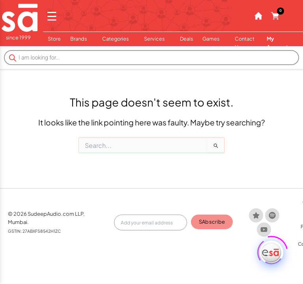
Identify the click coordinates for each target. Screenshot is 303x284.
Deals (186, 39)
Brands (81, 39)
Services (157, 39)
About (228, 230)
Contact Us (244, 43)
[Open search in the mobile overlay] (151, 57)
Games (213, 39)
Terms (264, 230)
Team (246, 230)
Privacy (284, 230)
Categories (118, 39)
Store (54, 39)
